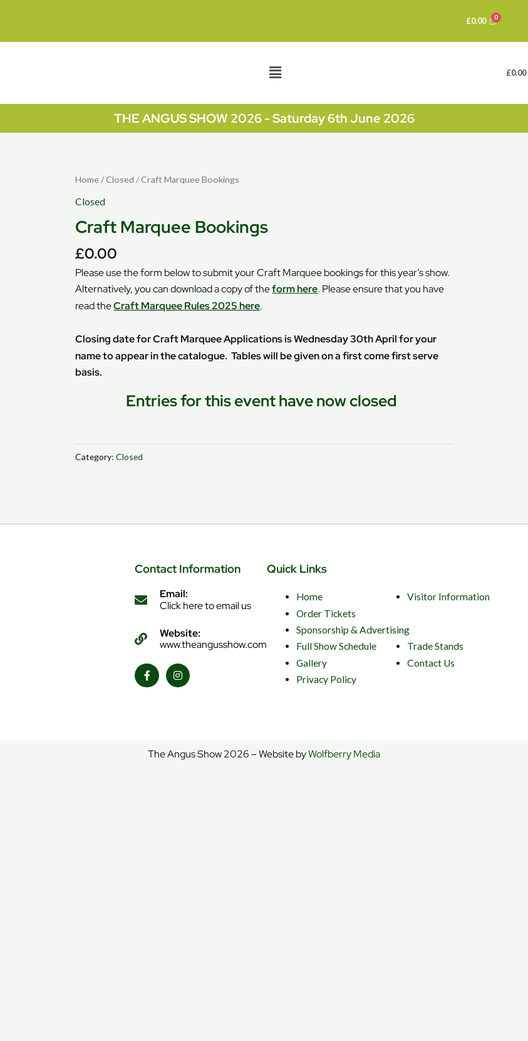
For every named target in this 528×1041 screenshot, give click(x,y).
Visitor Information (448, 596)
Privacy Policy (326, 679)
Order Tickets (326, 613)
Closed (120, 179)
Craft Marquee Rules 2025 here (186, 305)
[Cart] (481, 21)
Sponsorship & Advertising (353, 629)
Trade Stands (435, 646)
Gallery (311, 663)
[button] (275, 73)
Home (87, 179)
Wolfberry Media (344, 754)
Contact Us (431, 663)
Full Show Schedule (336, 646)
